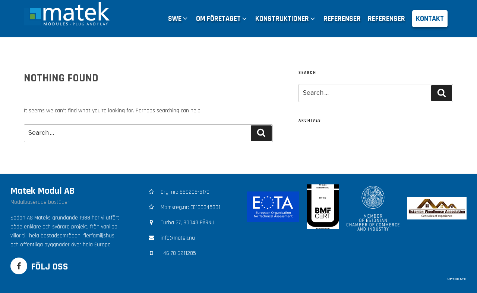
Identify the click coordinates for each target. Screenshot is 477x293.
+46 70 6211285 (178, 253)
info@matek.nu (178, 237)
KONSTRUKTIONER (285, 19)
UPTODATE (457, 279)
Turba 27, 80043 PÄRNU (187, 222)
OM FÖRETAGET (222, 19)
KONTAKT (430, 19)
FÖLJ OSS (49, 267)
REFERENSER (342, 19)
